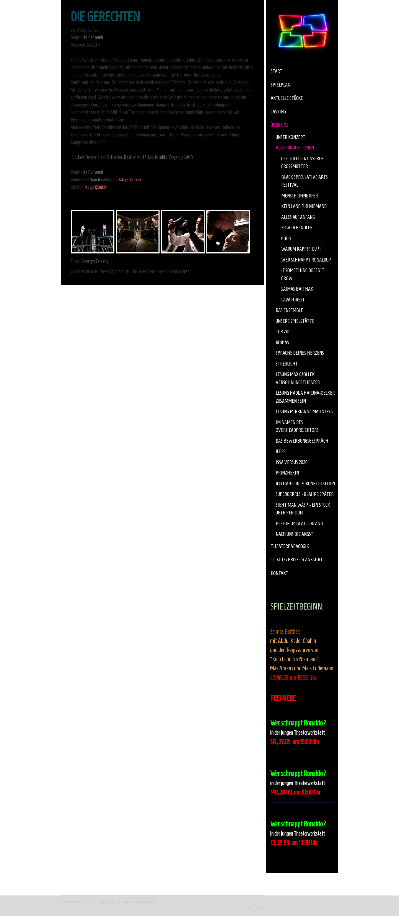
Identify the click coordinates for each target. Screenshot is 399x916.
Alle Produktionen (295, 148)
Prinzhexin (287, 473)
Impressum (70, 902)
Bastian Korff (135, 157)
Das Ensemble (289, 310)
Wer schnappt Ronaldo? (306, 260)
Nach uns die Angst (294, 534)
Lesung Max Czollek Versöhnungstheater (298, 378)
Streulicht (287, 364)
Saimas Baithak (297, 289)
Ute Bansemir (92, 37)
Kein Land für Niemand (304, 206)
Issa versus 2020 (292, 462)
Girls (286, 238)
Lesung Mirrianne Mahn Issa (304, 411)
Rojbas (282, 342)
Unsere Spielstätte (295, 321)
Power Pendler (297, 227)
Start (276, 71)
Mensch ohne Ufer (299, 196)
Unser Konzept (290, 137)
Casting (278, 112)
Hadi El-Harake (110, 157)
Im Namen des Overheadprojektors (297, 426)
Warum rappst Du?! (301, 249)
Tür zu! (282, 331)
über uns (279, 125)
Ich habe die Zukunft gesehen (305, 483)
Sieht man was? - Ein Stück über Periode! (303, 509)
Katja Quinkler (130, 179)
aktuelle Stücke (287, 98)
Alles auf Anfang (298, 217)
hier (186, 271)
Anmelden (256, 908)
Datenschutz (91, 902)
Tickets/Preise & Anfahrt (297, 559)
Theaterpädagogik (290, 546)
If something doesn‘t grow (302, 274)
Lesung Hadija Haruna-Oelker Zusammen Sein (305, 397)
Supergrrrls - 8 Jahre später (305, 494)
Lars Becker (87, 157)
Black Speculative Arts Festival (304, 181)
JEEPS (281, 451)
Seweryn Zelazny (94, 261)
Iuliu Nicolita (157, 157)
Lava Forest (293, 300)
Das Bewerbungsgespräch (302, 441)
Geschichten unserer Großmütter (302, 162)
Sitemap (110, 902)
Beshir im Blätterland (299, 523)
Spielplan (280, 85)
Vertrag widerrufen (138, 902)
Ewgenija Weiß (181, 157)
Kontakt (279, 573)
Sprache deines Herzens (300, 353)
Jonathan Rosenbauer (100, 179)
